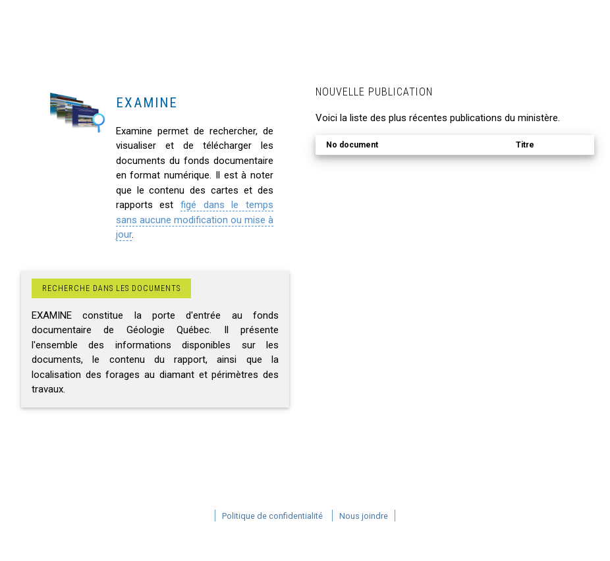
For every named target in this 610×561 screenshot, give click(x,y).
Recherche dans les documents (111, 288)
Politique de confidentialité (272, 516)
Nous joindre (363, 516)
